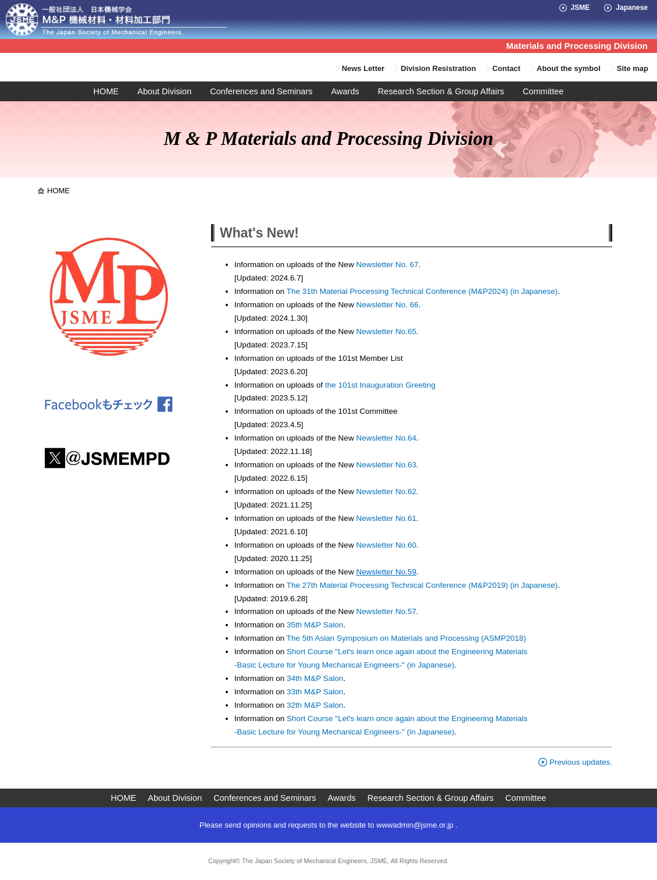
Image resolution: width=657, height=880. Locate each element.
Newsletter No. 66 (387, 304)
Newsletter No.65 (386, 331)
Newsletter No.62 (386, 491)
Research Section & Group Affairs (441, 91)
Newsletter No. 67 (387, 264)
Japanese (632, 7)
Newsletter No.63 (385, 464)
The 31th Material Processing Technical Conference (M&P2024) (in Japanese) (422, 291)
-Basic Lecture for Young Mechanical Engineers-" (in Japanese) (344, 665)
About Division (164, 91)
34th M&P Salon (315, 678)
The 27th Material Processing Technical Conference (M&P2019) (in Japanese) (422, 585)
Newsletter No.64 (386, 438)
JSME (580, 7)
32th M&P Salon (315, 705)
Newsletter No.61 (386, 518)
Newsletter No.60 (386, 545)
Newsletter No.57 (386, 611)
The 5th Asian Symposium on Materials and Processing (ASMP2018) (406, 638)
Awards (345, 91)
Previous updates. (575, 762)
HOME (106, 91)
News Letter (363, 68)
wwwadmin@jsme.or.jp (414, 825)
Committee (543, 91)
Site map (632, 68)
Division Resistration (438, 68)
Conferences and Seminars (261, 91)
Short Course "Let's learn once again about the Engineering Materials (407, 651)
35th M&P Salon (315, 624)
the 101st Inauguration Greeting (379, 385)
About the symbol (569, 68)
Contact (506, 68)
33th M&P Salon (315, 691)
